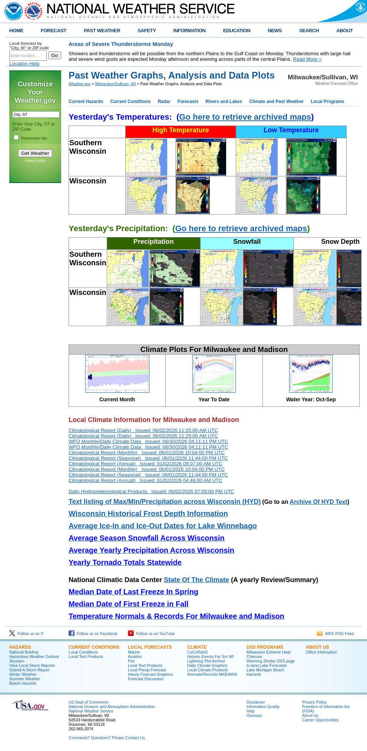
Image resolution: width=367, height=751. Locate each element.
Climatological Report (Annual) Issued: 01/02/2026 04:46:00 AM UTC (145, 480)
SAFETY (147, 30)
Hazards (20, 647)
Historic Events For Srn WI (210, 656)
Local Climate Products (207, 670)
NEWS (275, 30)
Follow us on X (26, 633)
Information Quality (263, 706)
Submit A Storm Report (29, 670)
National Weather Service (91, 711)
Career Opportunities (320, 720)
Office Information (321, 652)
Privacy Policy (35, 161)
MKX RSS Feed (335, 633)
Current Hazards (86, 101)
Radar (164, 101)
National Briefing (23, 652)
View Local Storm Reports (32, 665)
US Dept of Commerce (88, 702)
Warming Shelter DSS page (271, 661)
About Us (317, 647)
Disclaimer (256, 702)
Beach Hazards (22, 683)
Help (251, 711)
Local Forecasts (150, 647)
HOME (16, 30)
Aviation (135, 656)
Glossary (254, 715)
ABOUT (344, 30)
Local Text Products (86, 656)
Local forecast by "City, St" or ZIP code (29, 45)
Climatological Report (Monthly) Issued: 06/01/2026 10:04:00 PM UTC (147, 452)
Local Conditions (83, 652)
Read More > (307, 59)
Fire (131, 661)
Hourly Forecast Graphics (150, 674)
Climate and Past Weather (276, 101)
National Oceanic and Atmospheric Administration (112, 706)
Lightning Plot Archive (206, 661)
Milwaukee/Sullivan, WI (115, 84)
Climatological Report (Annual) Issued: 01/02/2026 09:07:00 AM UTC (145, 463)
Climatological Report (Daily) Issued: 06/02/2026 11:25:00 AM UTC (143, 430)
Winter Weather (23, 674)
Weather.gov (80, 84)
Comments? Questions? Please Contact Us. (107, 737)
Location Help (24, 63)
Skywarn (16, 661)
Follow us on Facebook (93, 633)
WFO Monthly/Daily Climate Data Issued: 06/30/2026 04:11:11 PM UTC (148, 441)
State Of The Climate (196, 580)
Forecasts (188, 101)
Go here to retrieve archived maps (245, 117)
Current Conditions (130, 101)
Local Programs (327, 101)
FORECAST (53, 30)
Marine (134, 652)
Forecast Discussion (145, 679)
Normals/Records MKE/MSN (212, 674)
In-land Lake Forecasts (267, 665)
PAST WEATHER (102, 30)
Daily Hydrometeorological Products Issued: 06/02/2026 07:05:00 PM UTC (151, 491)
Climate (196, 647)
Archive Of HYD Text (318, 502)
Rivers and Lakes (223, 101)
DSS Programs (265, 647)
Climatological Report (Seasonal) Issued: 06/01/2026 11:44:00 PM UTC (148, 458)
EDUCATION (236, 30)
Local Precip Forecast (147, 670)
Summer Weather (24, 679)
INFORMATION (189, 30)
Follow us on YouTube (151, 633)
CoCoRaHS (197, 652)
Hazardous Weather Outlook (34, 656)
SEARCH (309, 30)
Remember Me (34, 138)
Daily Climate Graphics (207, 665)
